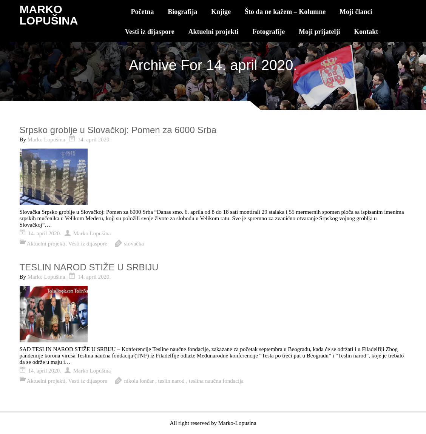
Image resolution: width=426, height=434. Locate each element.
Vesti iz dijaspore (149, 31)
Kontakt (366, 31)
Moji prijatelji (319, 31)
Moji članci (356, 11)
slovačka (134, 244)
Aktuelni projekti (213, 31)
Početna (142, 11)
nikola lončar (139, 381)
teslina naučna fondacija (216, 381)
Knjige (221, 11)
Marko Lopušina (46, 139)
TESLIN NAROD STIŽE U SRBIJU (89, 267)
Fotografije (268, 31)
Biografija (182, 11)
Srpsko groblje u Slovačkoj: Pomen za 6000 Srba (118, 130)
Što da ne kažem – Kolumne (285, 11)
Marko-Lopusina (237, 423)
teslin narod (171, 381)
